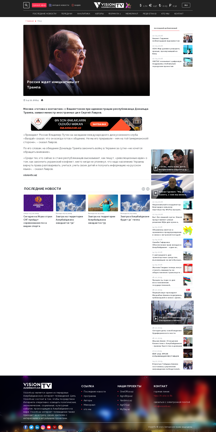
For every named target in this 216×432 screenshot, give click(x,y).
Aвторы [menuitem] (88, 400)
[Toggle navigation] (26, 5)
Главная (30, 21)
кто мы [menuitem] (87, 409)
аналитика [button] (83, 14)
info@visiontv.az (162, 406)
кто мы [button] (165, 14)
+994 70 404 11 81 (163, 395)
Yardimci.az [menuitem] (126, 400)
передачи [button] (66, 14)
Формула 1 (115, 14)
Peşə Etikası (150, 14)
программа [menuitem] (90, 396)
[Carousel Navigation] (146, 189)
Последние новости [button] (44, 14)
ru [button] (186, 5)
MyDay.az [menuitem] (125, 409)
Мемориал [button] (132, 14)
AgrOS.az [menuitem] (125, 405)
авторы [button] (99, 14)
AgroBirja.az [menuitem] (126, 396)
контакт (179, 14)
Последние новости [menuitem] (95, 391)
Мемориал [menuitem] (89, 405)
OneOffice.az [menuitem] (127, 391)
